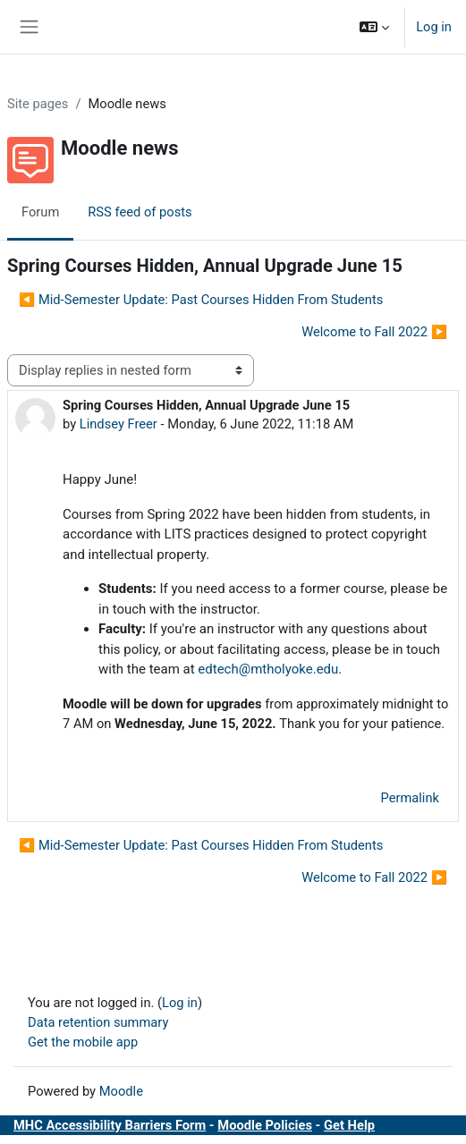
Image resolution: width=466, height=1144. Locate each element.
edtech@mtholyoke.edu (268, 669)
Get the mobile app (83, 1042)
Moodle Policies (264, 1125)
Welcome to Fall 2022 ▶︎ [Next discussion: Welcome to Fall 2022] (374, 332)
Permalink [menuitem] (409, 798)
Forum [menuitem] (40, 212)
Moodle (121, 1091)
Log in (434, 27)
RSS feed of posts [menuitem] (139, 212)
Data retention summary (98, 1022)
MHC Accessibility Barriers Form (109, 1125)
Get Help (349, 1125)
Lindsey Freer (118, 424)
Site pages (37, 104)
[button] (374, 27)
